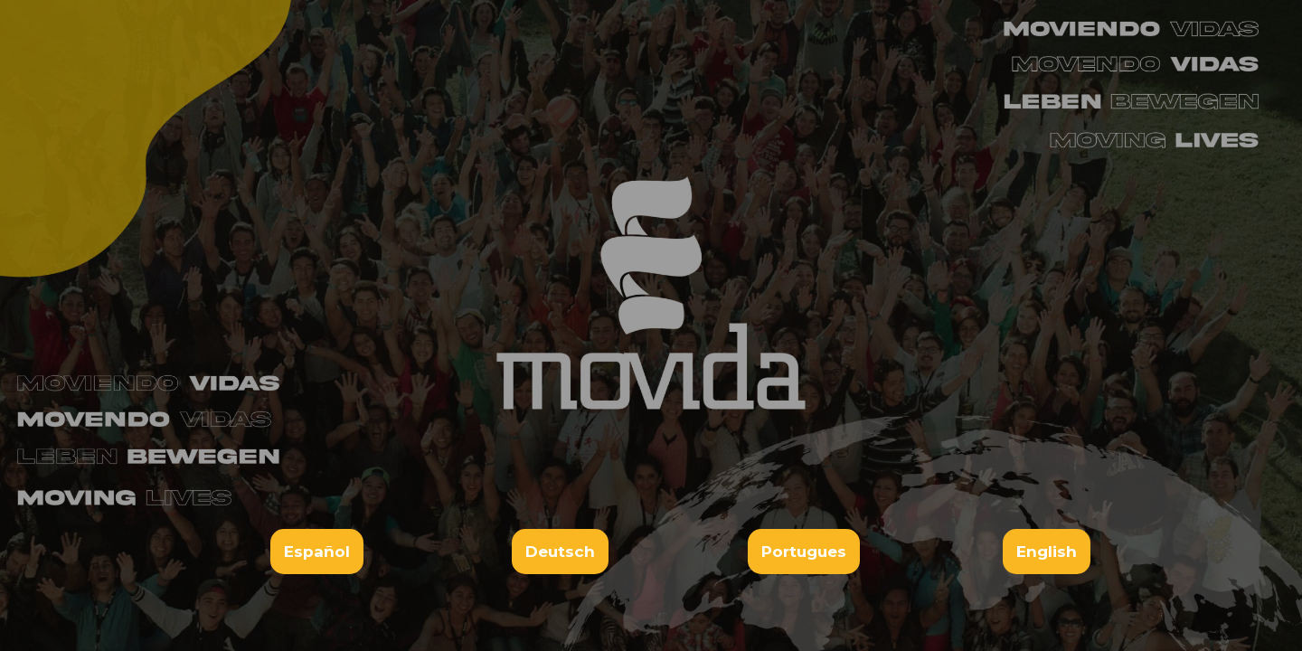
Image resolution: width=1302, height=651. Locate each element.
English (1046, 551)
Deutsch (560, 551)
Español (317, 551)
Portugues (803, 551)
